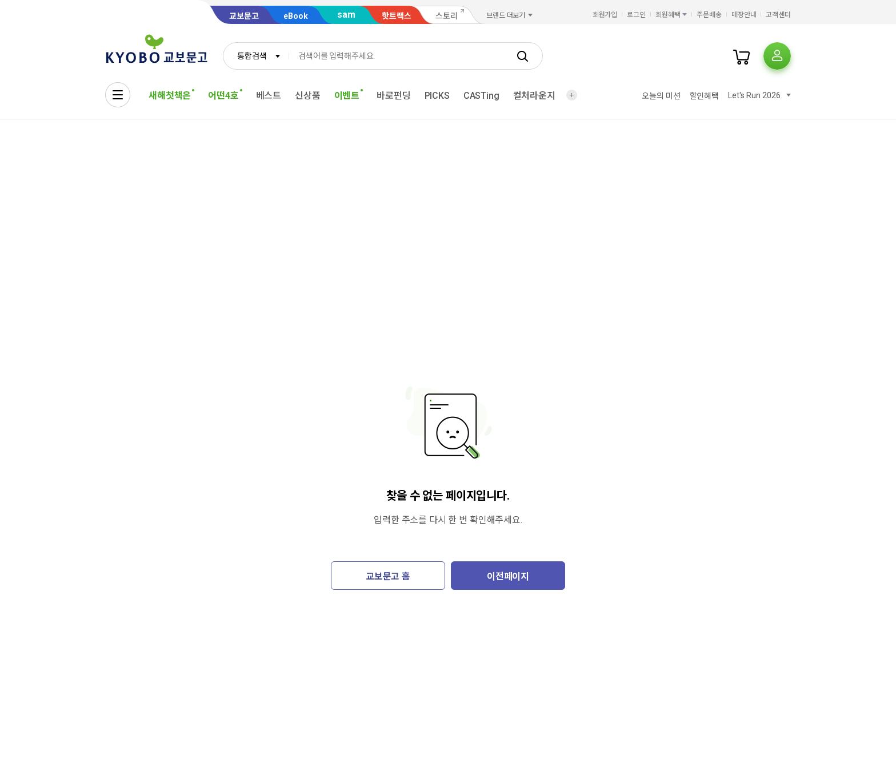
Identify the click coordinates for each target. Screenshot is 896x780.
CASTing (481, 95)
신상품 (308, 95)
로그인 (636, 15)
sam (346, 14)
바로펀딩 (393, 95)
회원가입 (605, 15)
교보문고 (244, 16)
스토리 (446, 16)
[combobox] (256, 56)
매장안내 (744, 15)
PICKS (437, 95)
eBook (295, 16)
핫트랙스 (396, 16)
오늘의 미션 (661, 95)
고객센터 (778, 15)
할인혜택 (704, 95)
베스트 (269, 95)
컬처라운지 (534, 95)
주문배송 (709, 15)
